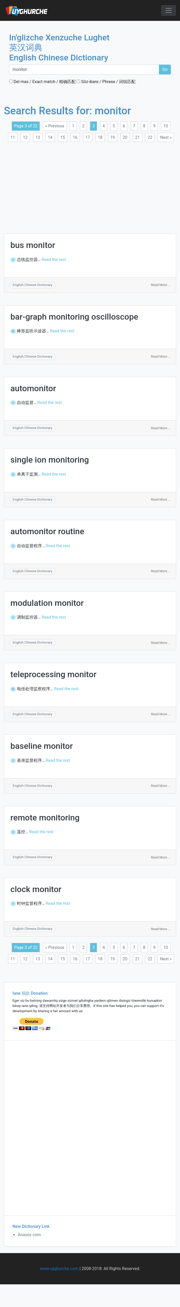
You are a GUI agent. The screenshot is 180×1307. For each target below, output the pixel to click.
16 (75, 137)
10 (165, 125)
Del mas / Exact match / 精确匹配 (42, 81)
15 (62, 137)
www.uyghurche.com (59, 1268)
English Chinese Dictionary (33, 285)
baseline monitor (41, 746)
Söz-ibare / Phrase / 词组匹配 (106, 81)
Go (165, 69)
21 (137, 137)
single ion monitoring (49, 460)
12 (25, 137)
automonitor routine (47, 531)
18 (100, 137)
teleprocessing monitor (53, 674)
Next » (166, 137)
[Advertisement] (84, 184)
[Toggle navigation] (168, 10)
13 (37, 137)
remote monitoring (45, 818)
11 (12, 137)
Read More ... (161, 285)
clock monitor (35, 889)
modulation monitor (47, 603)
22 (149, 137)
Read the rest (54, 259)
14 (50, 137)
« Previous (54, 125)
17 (87, 137)
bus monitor (32, 245)
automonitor (33, 388)
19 (112, 137)
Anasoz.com (29, 1234)
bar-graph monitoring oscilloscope (74, 317)
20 (125, 137)
